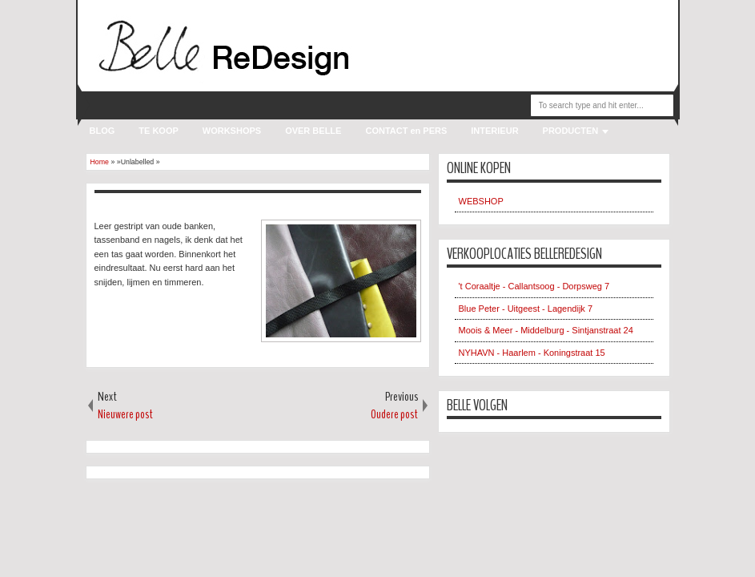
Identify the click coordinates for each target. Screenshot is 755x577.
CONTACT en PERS (406, 130)
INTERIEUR (494, 130)
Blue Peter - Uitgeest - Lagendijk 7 (526, 308)
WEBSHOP (481, 201)
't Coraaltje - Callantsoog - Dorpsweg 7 (534, 286)
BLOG (102, 130)
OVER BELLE (313, 130)
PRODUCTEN (571, 130)
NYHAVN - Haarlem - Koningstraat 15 (532, 352)
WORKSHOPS (232, 130)
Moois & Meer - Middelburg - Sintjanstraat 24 (546, 330)
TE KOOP (159, 130)
